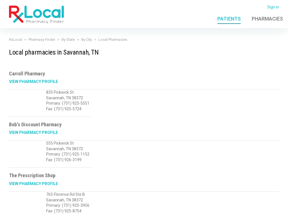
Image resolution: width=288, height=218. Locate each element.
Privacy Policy (104, 210)
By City (86, 39)
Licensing (157, 210)
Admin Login (204, 210)
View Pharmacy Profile (33, 81)
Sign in (273, 7)
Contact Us (241, 210)
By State (68, 39)
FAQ (223, 210)
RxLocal (15, 39)
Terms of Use (133, 210)
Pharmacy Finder (41, 39)
